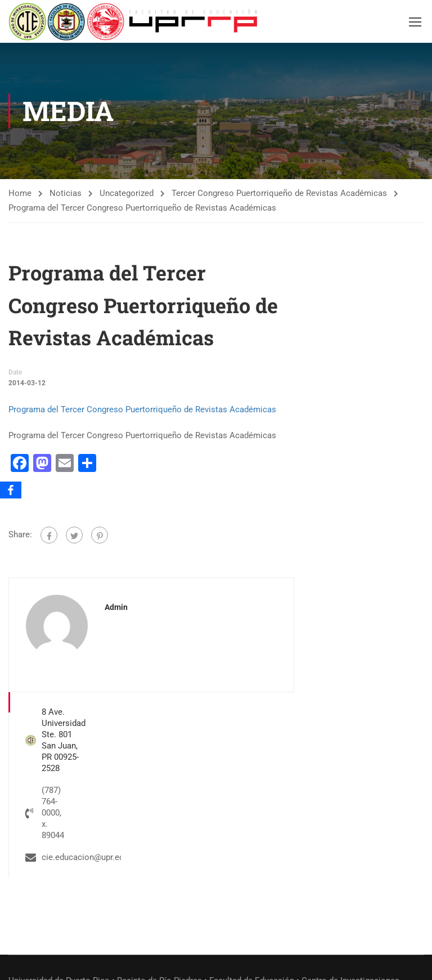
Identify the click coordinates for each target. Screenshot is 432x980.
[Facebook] (10, 490)
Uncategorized (127, 194)
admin (116, 607)
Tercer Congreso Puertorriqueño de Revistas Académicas (279, 194)
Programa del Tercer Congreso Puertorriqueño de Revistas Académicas (142, 410)
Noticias (66, 194)
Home (20, 194)
